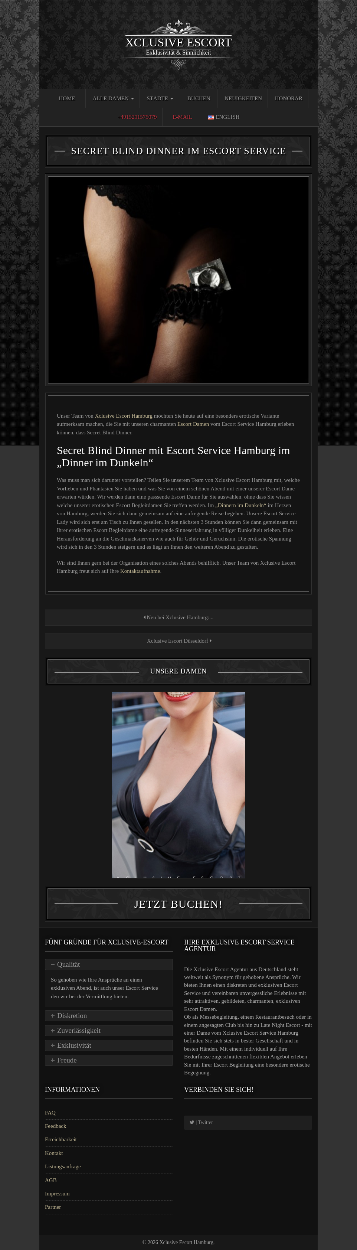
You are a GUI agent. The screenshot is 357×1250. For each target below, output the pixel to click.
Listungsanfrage (63, 1166)
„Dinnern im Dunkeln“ (240, 505)
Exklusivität (74, 1045)
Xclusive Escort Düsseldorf (178, 641)
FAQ (50, 1113)
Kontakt (54, 1153)
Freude (67, 1060)
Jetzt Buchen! (178, 904)
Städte (160, 98)
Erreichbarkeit (61, 1139)
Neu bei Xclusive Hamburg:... (178, 617)
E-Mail (182, 117)
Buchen (198, 98)
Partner (53, 1207)
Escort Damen (193, 424)
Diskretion (72, 1015)
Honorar (288, 98)
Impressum (57, 1194)
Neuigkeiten (243, 98)
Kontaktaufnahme (140, 571)
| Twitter (201, 1122)
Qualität (68, 964)
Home (67, 98)
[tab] (109, 964)
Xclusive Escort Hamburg (124, 416)
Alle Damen (113, 98)
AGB (51, 1180)
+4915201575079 (137, 117)
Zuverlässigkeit (79, 1030)
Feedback (55, 1126)
